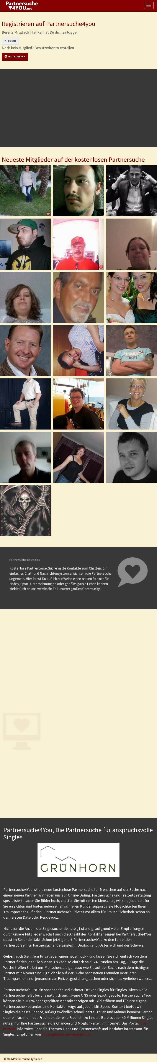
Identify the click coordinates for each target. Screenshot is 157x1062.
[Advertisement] (77, 108)
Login (10, 40)
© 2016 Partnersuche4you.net (22, 1059)
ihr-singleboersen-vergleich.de (66, 1034)
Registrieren (15, 56)
